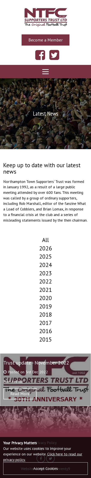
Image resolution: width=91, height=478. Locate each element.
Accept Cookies (45, 468)
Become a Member (45, 40)
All (45, 240)
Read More (20, 393)
